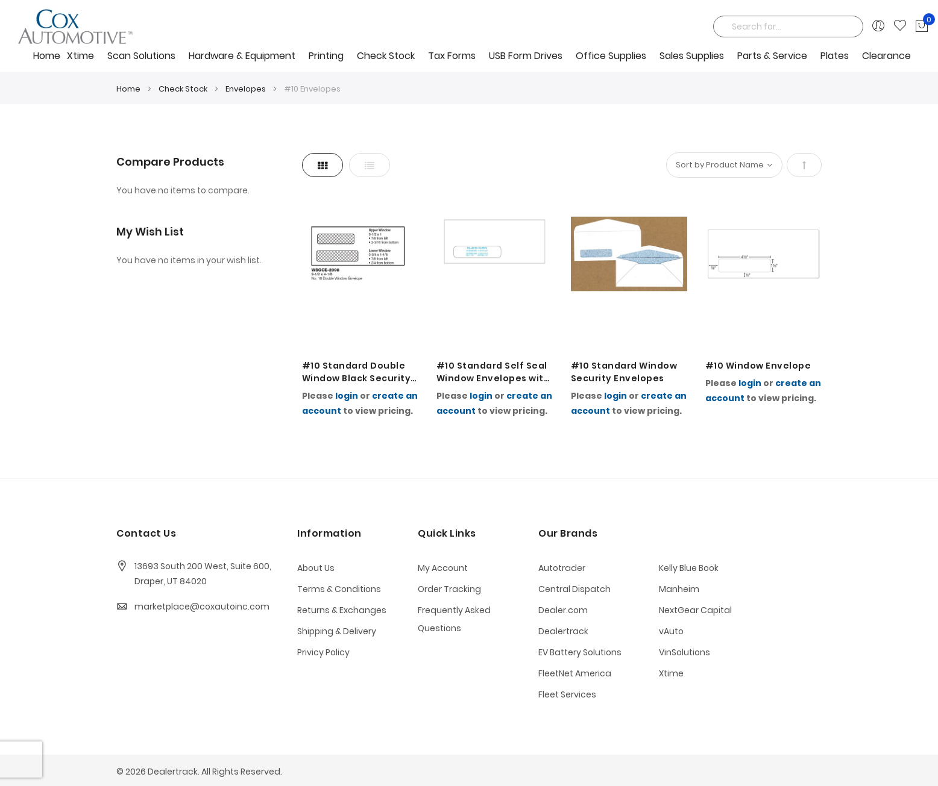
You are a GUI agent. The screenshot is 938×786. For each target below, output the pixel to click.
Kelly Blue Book (689, 568)
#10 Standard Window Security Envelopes (624, 372)
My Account (443, 568)
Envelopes (246, 89)
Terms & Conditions (339, 589)
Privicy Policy (323, 652)
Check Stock (184, 89)
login (346, 396)
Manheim (679, 589)
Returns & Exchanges (341, 610)
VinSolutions (684, 652)
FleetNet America (574, 673)
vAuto (671, 631)
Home (46, 56)
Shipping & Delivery (336, 631)
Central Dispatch (574, 589)
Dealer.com (563, 610)
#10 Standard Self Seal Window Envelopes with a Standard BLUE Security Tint (493, 372)
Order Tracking (449, 589)
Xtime (671, 673)
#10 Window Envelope (758, 366)
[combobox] (788, 26)
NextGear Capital (695, 610)
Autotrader (561, 568)
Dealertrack (563, 631)
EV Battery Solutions (580, 652)
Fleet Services (567, 694)
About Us (316, 568)
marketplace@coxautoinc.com (201, 606)
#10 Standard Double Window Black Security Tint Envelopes (356, 372)
